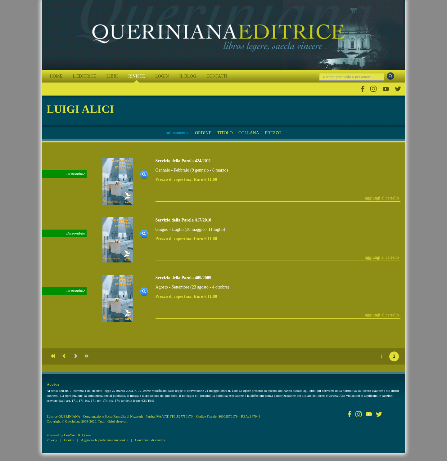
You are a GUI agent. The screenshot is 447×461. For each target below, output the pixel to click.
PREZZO (273, 133)
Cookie (69, 440)
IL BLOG (187, 76)
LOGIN (162, 76)
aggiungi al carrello (382, 198)
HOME (56, 76)
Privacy (52, 440)
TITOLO (225, 133)
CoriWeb (70, 435)
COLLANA (248, 133)
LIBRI (112, 76)
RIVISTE (136, 76)
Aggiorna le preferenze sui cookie (104, 440)
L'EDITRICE (84, 76)
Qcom (86, 435)
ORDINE (203, 133)
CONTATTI (216, 76)
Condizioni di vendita (150, 440)
